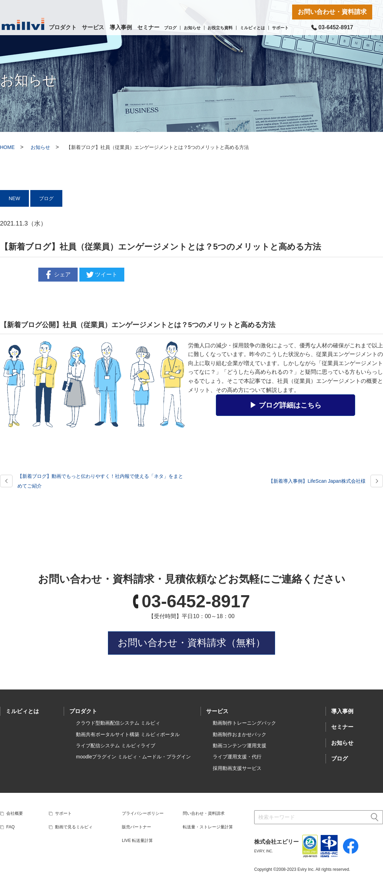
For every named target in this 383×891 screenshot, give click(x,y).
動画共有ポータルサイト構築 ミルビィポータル (128, 734)
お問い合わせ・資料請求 (332, 11)
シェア (57, 274)
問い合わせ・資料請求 (204, 813)
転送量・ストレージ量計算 (208, 827)
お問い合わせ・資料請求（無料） (191, 642)
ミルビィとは (252, 28)
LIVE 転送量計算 (137, 840)
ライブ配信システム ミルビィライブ (115, 745)
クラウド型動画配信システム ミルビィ (118, 723)
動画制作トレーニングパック (244, 723)
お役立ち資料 (220, 28)
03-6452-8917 (196, 601)
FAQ (10, 827)
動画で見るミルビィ (74, 827)
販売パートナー (136, 827)
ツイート (101, 274)
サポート (280, 28)
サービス (93, 27)
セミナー (148, 27)
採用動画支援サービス (237, 768)
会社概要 (14, 813)
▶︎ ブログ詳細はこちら (285, 405)
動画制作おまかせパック (239, 734)
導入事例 (121, 27)
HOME (7, 147)
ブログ (170, 28)
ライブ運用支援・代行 (237, 756)
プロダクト (63, 27)
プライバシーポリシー (143, 813)
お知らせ (192, 28)
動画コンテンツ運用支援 (239, 745)
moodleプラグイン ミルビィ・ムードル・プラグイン (133, 756)
